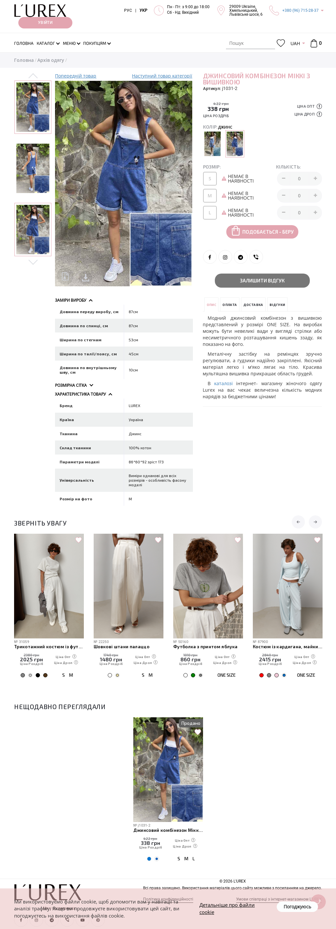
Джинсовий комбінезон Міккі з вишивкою (168, 830)
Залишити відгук (262, 280)
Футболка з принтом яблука (205, 646)
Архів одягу (50, 60)
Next (33, 261)
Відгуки (277, 305)
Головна (24, 60)
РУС (128, 10)
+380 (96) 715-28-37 (300, 10)
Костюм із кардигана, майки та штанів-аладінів (288, 646)
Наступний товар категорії (162, 76)
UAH (295, 43)
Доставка (253, 305)
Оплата (229, 305)
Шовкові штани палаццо (121, 646)
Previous (33, 76)
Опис (211, 305)
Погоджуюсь (297, 906)
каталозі (223, 383)
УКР (143, 10)
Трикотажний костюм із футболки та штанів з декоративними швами (49, 646)
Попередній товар (75, 76)
